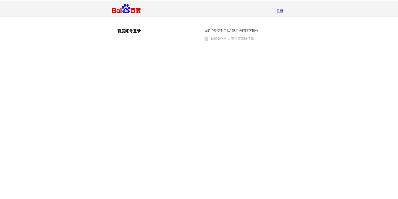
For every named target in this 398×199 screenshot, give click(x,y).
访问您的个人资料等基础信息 (232, 39)
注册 (280, 11)
